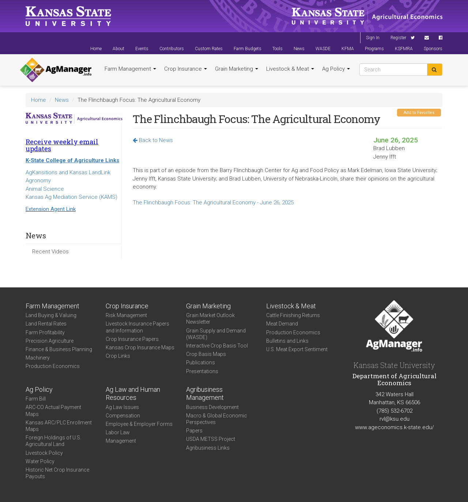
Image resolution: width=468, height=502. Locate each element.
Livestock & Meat (290, 69)
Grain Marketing (236, 69)
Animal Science (45, 189)
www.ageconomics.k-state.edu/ (394, 427)
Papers (194, 431)
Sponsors (433, 48)
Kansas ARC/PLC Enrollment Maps (59, 426)
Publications (200, 362)
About (118, 48)
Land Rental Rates (46, 324)
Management (121, 441)
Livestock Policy (44, 453)
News (299, 48)
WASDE (323, 48)
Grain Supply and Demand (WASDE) (216, 334)
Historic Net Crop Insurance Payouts (57, 473)
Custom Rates (209, 48)
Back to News (153, 140)
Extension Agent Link (51, 209)
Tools (277, 48)
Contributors (171, 48)
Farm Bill (36, 399)
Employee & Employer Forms (139, 424)
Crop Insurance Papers (132, 339)
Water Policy (40, 461)
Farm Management (130, 69)
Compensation (123, 416)
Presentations (202, 371)
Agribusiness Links (208, 448)
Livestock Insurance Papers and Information (137, 327)
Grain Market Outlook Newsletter (210, 318)
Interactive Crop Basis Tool (217, 346)
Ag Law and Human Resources (133, 394)
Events (141, 48)
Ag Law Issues (122, 407)
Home (96, 48)
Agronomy (38, 180)
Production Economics (53, 366)
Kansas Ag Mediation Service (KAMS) (71, 197)
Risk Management (126, 315)
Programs (374, 48)
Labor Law (118, 432)
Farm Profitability (45, 332)
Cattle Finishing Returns (293, 315)
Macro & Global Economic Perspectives (216, 419)
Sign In (373, 37)
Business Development (212, 407)
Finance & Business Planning (59, 349)
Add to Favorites (419, 112)
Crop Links (118, 356)
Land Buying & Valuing (51, 315)
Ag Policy (336, 69)
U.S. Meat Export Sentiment (297, 349)
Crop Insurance (185, 69)
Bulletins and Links (287, 341)
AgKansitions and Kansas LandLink (68, 172)
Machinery (38, 358)
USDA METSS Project (210, 439)
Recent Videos (50, 251)
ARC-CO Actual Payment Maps (53, 410)
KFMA (347, 48)
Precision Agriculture (49, 341)
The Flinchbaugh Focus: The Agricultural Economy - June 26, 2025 (213, 202)
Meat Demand (282, 324)
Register (398, 37)
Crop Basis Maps (206, 354)
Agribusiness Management (205, 394)
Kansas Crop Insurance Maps (140, 347)
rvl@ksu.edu (395, 419)
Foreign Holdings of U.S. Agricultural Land (53, 441)
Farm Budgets (247, 48)
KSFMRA (404, 48)
